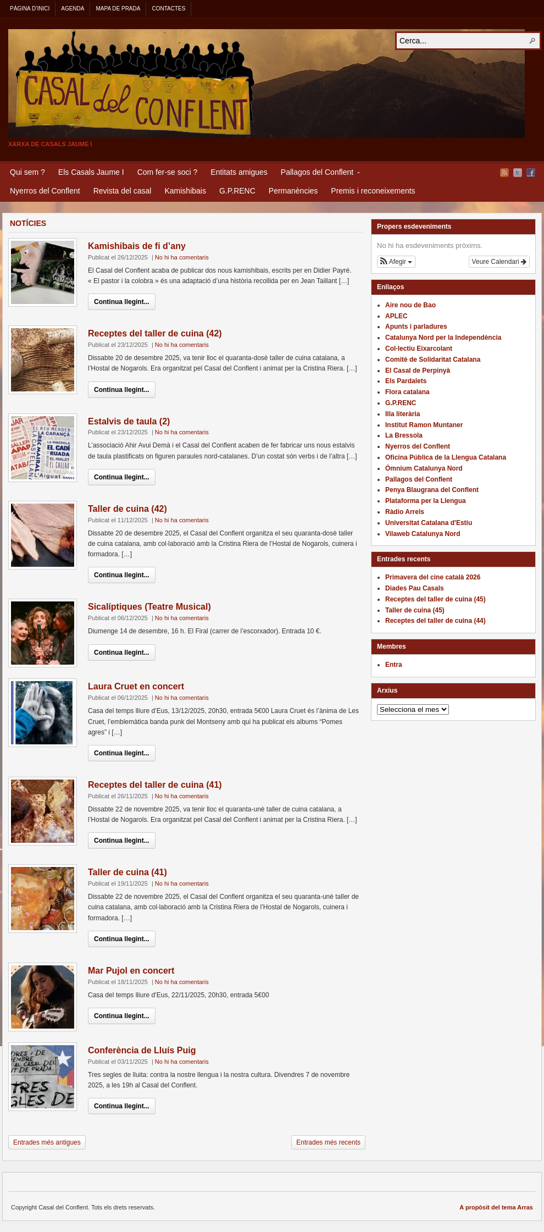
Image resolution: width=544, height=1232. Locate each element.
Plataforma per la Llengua (425, 501)
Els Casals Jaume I (91, 172)
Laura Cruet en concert (136, 686)
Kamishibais (185, 190)
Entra (393, 665)
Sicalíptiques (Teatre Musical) (149, 606)
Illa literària (402, 414)
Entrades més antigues (47, 1142)
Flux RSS (504, 172)
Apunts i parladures (416, 326)
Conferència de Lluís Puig (142, 1050)
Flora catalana (407, 392)
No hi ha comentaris (182, 257)
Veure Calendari (499, 262)
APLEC (396, 316)
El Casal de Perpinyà (417, 370)
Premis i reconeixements (373, 190)
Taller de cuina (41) (127, 872)
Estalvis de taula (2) (129, 421)
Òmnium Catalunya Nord (424, 468)
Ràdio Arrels (404, 512)
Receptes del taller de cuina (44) (435, 621)
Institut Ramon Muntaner (424, 425)
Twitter (517, 172)
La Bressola (404, 435)
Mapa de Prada (118, 8)
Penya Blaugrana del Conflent (432, 490)
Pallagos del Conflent (317, 174)
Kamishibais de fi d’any (137, 246)
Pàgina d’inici (29, 8)
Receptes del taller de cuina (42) (155, 333)
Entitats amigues (239, 172)
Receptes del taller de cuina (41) (155, 784)
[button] (396, 261)
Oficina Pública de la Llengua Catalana (445, 457)
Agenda (72, 8)
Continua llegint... (121, 302)
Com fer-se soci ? (167, 172)
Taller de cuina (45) (415, 610)
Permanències (293, 190)
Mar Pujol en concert (131, 970)
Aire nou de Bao (410, 305)
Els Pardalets (405, 381)
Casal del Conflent (266, 83)
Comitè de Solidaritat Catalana (432, 359)
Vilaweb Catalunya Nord (422, 534)
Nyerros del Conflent (45, 190)
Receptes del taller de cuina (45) (435, 599)
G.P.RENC (237, 190)
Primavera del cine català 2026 (432, 577)
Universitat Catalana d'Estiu (428, 523)
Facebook (530, 172)
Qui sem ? (27, 172)
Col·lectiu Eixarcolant (418, 348)
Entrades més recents (328, 1142)
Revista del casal (122, 190)
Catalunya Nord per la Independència (443, 337)
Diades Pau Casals (414, 588)
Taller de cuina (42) (127, 508)
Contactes (168, 8)
